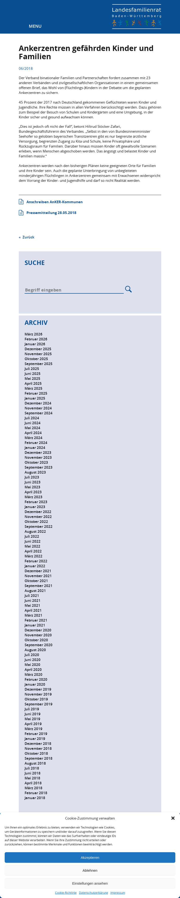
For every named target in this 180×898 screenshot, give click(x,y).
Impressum (117, 892)
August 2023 (35, 472)
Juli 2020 (32, 654)
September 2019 (38, 704)
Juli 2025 (32, 368)
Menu (35, 26)
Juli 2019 (32, 709)
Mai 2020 (32, 664)
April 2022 (33, 551)
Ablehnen (89, 870)
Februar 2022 (36, 561)
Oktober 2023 (36, 462)
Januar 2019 (35, 738)
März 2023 (33, 496)
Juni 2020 (33, 659)
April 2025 (33, 383)
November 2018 (38, 748)
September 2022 (38, 526)
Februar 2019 (36, 733)
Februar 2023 (36, 501)
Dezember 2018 (38, 743)
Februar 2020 (36, 679)
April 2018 (33, 783)
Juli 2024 (32, 418)
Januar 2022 (35, 566)
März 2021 (33, 615)
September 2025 (38, 363)
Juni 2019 (33, 713)
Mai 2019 (32, 718)
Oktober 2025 (36, 358)
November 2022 (38, 516)
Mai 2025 (32, 378)
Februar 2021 (36, 620)
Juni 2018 (33, 773)
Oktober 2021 (36, 580)
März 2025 (33, 388)
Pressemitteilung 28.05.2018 (51, 212)
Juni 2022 (33, 541)
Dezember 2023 (38, 452)
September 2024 (38, 413)
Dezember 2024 (38, 403)
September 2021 (38, 585)
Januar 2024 (35, 447)
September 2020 (38, 644)
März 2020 (33, 674)
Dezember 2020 (38, 630)
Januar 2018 (35, 797)
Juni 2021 (33, 600)
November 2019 (38, 694)
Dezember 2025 (38, 348)
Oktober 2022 (36, 521)
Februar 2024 (36, 442)
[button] (173, 818)
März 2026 (33, 334)
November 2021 (38, 575)
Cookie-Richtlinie (66, 892)
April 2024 (33, 432)
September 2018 (38, 758)
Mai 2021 (32, 605)
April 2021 (33, 610)
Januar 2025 (35, 398)
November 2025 (38, 353)
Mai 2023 (32, 487)
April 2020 (33, 669)
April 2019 (33, 723)
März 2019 (33, 728)
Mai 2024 (32, 427)
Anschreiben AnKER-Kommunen (54, 201)
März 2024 (33, 437)
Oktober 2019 (36, 699)
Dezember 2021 (38, 570)
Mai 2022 (32, 546)
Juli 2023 (32, 477)
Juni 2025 (33, 373)
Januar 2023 (35, 506)
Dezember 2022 (38, 511)
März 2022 (33, 556)
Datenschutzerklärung (93, 892)
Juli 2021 (32, 595)
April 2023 (33, 492)
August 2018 (35, 763)
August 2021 (35, 590)
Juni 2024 (33, 422)
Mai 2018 (32, 778)
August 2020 (35, 649)
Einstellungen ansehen (90, 883)
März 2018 (33, 787)
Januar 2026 (35, 344)
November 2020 (38, 635)
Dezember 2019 (38, 689)
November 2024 (38, 408)
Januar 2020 (35, 684)
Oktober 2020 (36, 640)
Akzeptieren (90, 857)
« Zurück (26, 237)
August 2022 (35, 531)
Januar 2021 (35, 625)
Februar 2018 (36, 792)
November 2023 (38, 457)
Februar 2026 (36, 339)
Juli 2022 (32, 536)
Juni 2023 (33, 482)
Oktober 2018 (36, 753)
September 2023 (38, 467)
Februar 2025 (36, 393)
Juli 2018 (32, 768)
